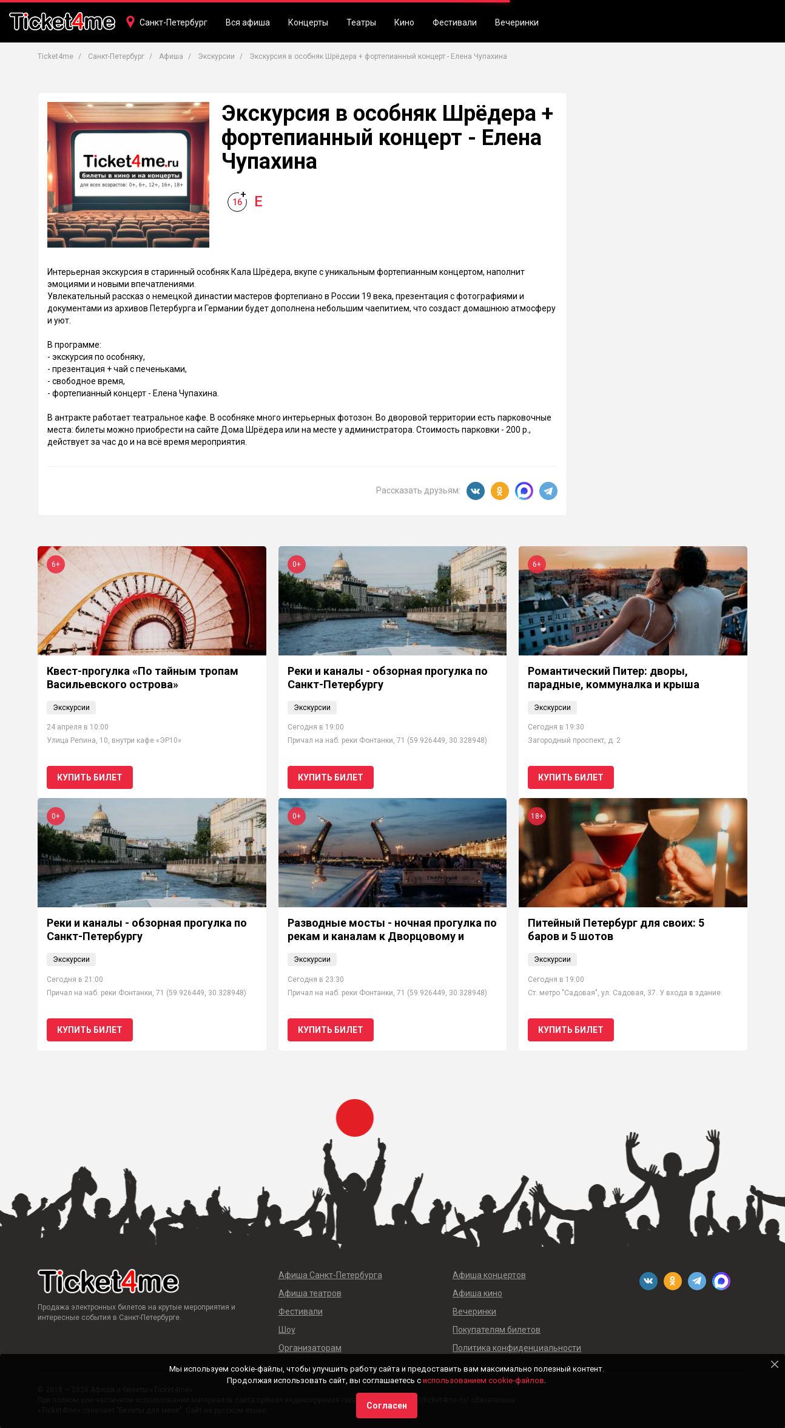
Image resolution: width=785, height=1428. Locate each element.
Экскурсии (71, 707)
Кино (404, 22)
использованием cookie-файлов (483, 1380)
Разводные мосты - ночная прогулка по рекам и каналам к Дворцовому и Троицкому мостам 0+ (392, 935)
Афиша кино (477, 1293)
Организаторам (310, 1348)
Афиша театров (310, 1293)
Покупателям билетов (497, 1330)
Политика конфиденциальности (517, 1348)
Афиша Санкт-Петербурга (330, 1275)
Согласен (386, 1405)
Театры (361, 22)
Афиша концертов (489, 1275)
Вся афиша (248, 22)
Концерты (308, 22)
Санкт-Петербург (173, 22)
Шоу (286, 1330)
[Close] (774, 1364)
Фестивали (455, 22)
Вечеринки (517, 22)
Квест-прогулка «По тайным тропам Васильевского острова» (142, 678)
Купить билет (90, 777)
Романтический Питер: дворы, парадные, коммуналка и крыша (613, 678)
